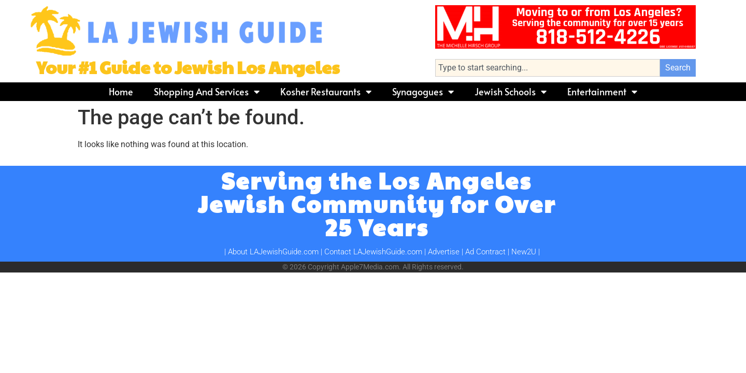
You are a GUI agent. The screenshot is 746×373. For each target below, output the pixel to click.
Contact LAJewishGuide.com (373, 251)
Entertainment (602, 91)
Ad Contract (485, 251)
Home (121, 91)
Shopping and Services (207, 91)
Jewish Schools (511, 91)
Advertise (444, 251)
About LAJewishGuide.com (273, 251)
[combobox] (547, 68)
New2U (523, 251)
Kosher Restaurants (325, 91)
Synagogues (423, 91)
